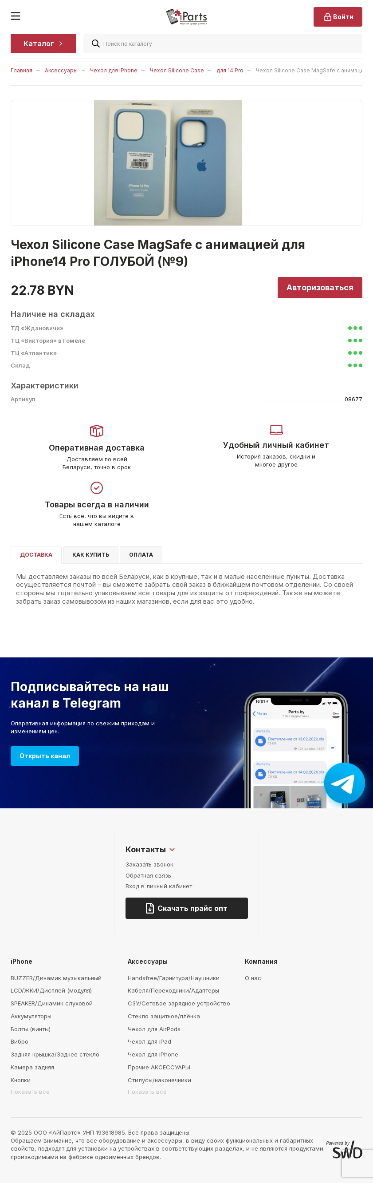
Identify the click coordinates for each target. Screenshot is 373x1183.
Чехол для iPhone (113, 70)
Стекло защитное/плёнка (164, 1016)
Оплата (141, 554)
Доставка (36, 554)
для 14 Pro (229, 70)
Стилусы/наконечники (159, 1080)
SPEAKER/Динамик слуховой (52, 1003)
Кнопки (21, 1080)
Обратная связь (148, 875)
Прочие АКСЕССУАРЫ (159, 1067)
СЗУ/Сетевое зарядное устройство (179, 1003)
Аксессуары (61, 70)
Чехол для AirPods (154, 1029)
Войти (337, 17)
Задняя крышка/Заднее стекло (55, 1054)
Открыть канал (45, 756)
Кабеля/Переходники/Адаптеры (173, 990)
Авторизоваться (320, 287)
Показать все (30, 1091)
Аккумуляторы (31, 1016)
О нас (253, 977)
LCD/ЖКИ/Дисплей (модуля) (51, 990)
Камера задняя (32, 1067)
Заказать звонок (149, 864)
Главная (21, 70)
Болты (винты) (31, 1029)
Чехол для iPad (149, 1041)
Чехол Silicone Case (177, 70)
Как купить (90, 554)
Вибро (19, 1041)
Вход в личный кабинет (159, 886)
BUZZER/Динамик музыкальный (56, 977)
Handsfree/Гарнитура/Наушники (174, 977)
